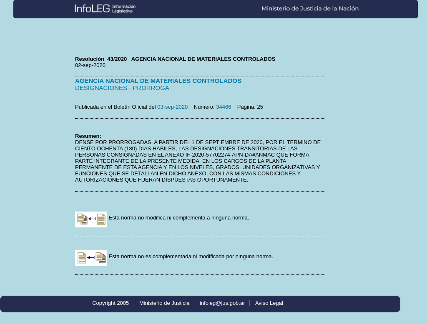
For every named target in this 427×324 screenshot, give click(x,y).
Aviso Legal (269, 303)
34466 (223, 107)
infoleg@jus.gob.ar (222, 303)
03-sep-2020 (172, 107)
